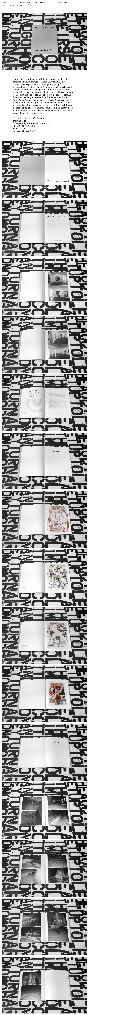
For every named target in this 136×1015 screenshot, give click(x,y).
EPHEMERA (13, 4)
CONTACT (21, 5)
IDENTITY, (26, 4)
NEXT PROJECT (62, 4)
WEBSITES (20, 4)
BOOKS (21, 2)
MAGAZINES (26, 2)
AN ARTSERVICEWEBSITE (4, 4)
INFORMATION (14, 5)
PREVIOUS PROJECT (63, 2)
